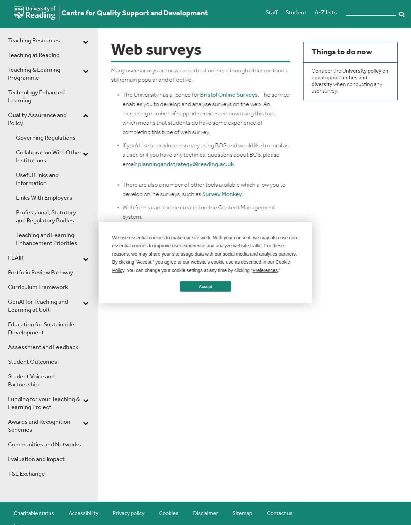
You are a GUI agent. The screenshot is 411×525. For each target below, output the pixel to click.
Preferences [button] (265, 270)
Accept (205, 286)
